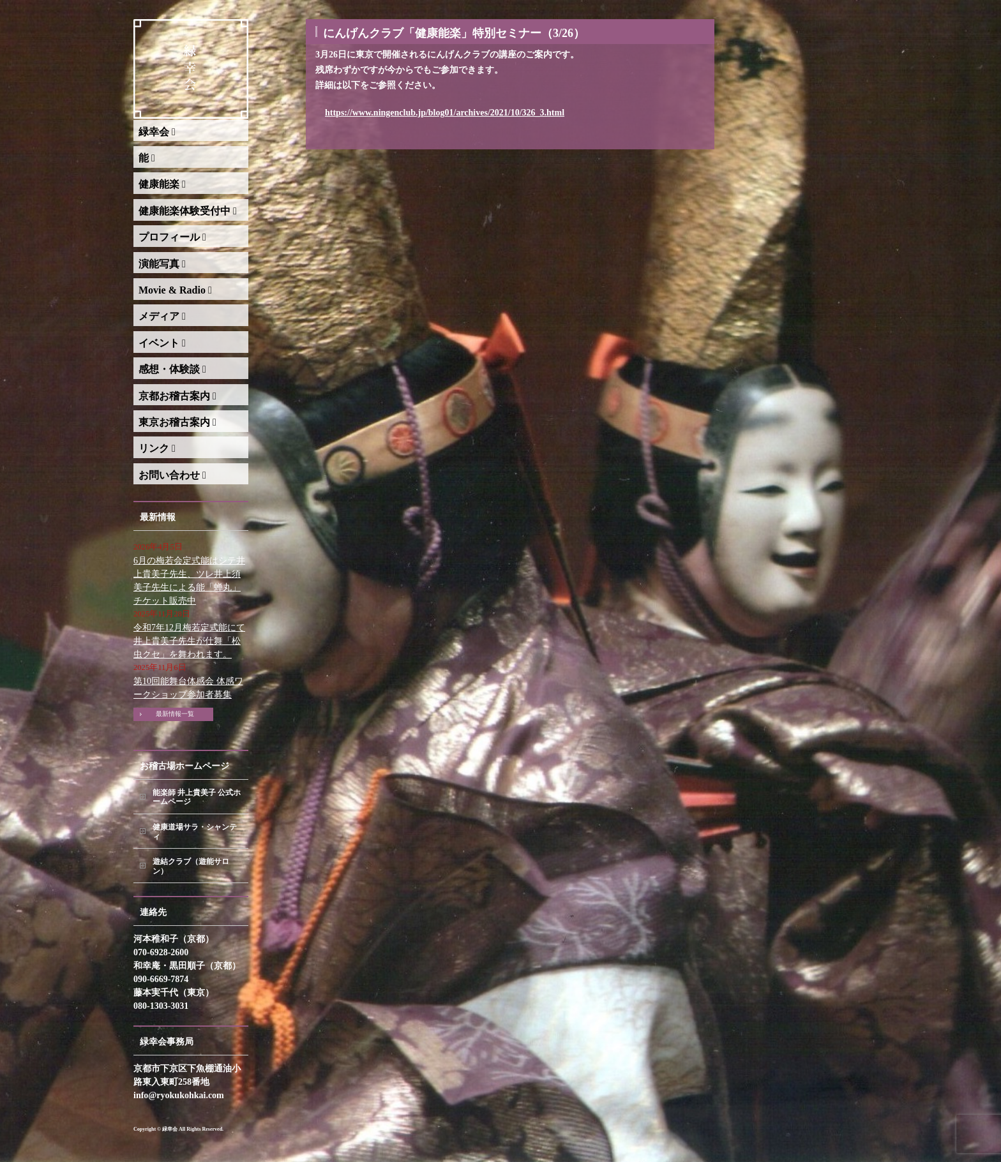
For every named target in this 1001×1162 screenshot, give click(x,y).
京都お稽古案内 (177, 396)
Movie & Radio (175, 290)
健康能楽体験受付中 (188, 210)
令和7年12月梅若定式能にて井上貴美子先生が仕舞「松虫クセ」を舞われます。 (189, 641)
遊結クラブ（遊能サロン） (191, 866)
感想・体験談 (172, 369)
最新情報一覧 (175, 713)
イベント (162, 343)
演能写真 (162, 263)
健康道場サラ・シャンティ (195, 832)
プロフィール (172, 237)
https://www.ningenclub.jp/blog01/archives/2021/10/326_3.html (444, 112)
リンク (157, 448)
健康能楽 (162, 184)
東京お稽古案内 (177, 422)
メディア (162, 316)
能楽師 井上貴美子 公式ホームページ (197, 797)
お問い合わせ (172, 475)
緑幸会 (157, 131)
